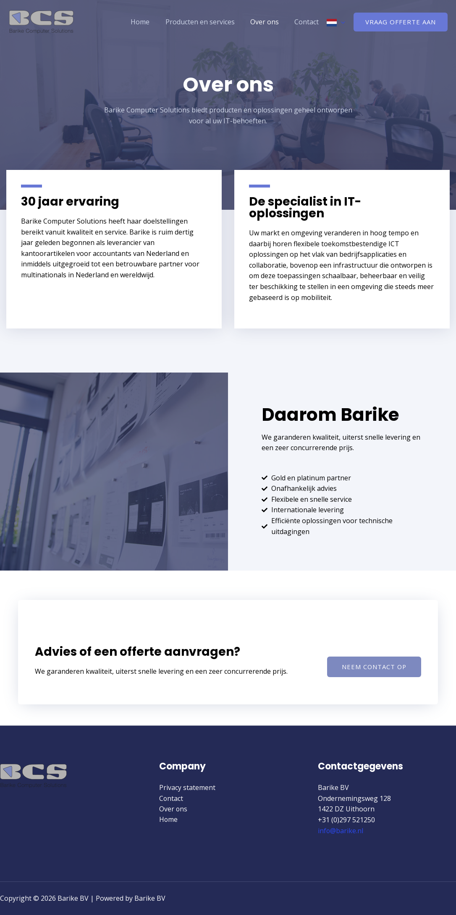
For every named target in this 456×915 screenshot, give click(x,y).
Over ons (268, 21)
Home (148, 21)
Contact (308, 21)
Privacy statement (187, 787)
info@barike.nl (341, 830)
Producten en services (205, 21)
